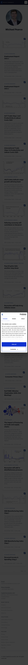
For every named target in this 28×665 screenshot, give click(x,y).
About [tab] (23, 318)
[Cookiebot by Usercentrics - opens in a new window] (20, 315)
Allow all (14, 344)
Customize (14, 349)
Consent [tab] (5, 318)
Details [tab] (14, 318)
